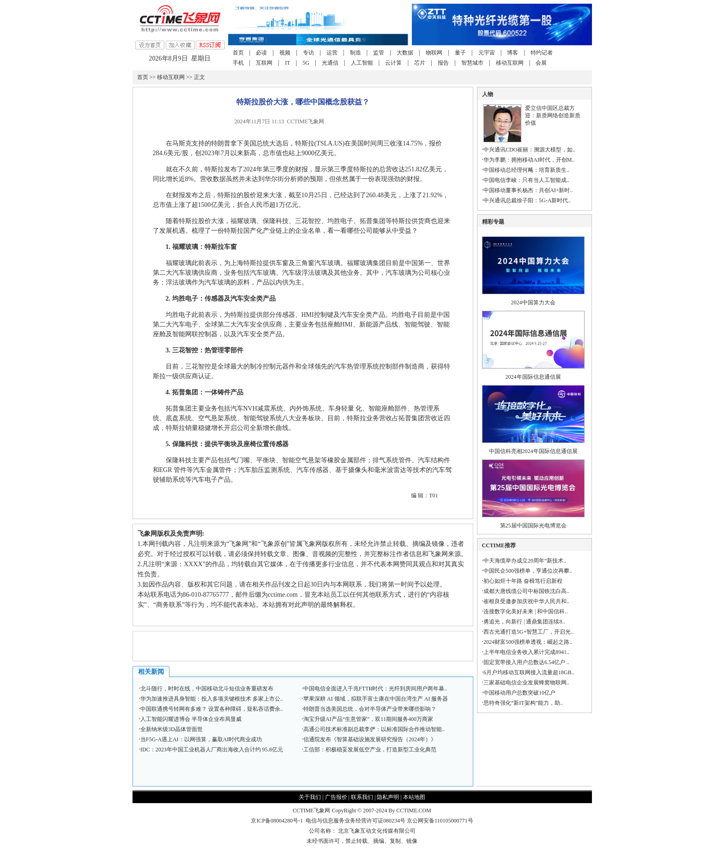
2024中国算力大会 (533, 302)
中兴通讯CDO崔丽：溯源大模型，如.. (529, 149)
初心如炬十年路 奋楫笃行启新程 (522, 581)
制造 (355, 52)
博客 (512, 52)
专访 (308, 52)
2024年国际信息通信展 (533, 377)
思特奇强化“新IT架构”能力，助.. (523, 703)
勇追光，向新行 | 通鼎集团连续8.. (524, 621)
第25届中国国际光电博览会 (533, 525)
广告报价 (336, 797)
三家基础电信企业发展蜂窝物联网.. (526, 682)
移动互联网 (510, 63)
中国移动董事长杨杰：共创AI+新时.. (528, 190)
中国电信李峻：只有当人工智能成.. (526, 180)
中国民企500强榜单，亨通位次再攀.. (527, 571)
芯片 (419, 63)
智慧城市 (472, 63)
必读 (261, 52)
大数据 (405, 52)
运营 (332, 52)
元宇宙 (486, 52)
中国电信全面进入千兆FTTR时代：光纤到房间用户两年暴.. (375, 688)
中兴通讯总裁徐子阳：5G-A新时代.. (527, 200)
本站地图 (414, 797)
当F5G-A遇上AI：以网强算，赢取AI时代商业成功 (201, 739)
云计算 (393, 63)
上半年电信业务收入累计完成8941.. (526, 652)
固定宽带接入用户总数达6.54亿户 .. (526, 662)
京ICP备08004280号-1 (277, 820)
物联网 (434, 52)
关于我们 (310, 797)
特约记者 (542, 52)
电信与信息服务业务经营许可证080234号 (356, 820)
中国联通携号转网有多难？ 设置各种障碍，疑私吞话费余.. (211, 709)
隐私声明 (388, 797)
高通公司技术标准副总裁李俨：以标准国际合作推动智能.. (374, 729)
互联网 (264, 63)
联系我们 (362, 797)
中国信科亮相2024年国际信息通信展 (533, 451)
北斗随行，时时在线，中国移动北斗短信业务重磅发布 (206, 688)
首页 (238, 52)
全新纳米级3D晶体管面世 (171, 729)
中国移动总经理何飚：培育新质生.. (526, 170)
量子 (460, 52)
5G (305, 63)
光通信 (330, 63)
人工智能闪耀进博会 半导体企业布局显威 (190, 719)
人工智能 (362, 63)
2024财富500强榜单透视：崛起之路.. (527, 642)
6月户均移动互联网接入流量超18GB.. (528, 672)
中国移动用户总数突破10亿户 (519, 693)
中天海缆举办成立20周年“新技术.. (524, 560)
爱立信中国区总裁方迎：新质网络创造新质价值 (552, 115)
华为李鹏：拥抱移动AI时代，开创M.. (528, 160)
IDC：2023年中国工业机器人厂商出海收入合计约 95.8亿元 (211, 749)
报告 (443, 63)
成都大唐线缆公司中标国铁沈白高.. (526, 591)
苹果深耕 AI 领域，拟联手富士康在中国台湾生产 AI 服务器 (375, 699)
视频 (284, 52)
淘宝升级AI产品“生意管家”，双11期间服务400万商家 (368, 719)
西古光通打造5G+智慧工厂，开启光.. (528, 632)
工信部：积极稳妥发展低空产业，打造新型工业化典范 (369, 749)
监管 (378, 52)
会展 (541, 63)
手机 (238, 63)
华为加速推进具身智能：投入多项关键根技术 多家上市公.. (211, 699)
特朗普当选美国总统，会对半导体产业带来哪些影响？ (369, 709)
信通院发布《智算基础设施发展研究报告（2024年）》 (369, 739)
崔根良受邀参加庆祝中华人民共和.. (526, 601)
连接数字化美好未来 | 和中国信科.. (525, 611)
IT (287, 63)
